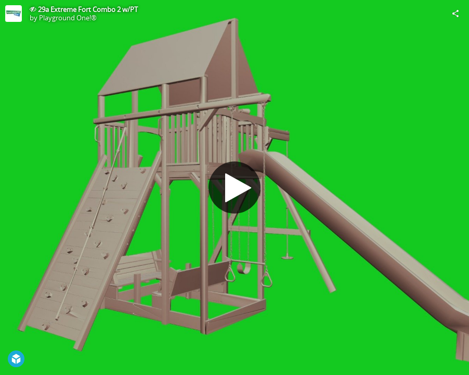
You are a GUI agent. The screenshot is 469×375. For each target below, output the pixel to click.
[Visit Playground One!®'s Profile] (13, 13)
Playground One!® (68, 17)
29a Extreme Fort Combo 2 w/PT (88, 9)
